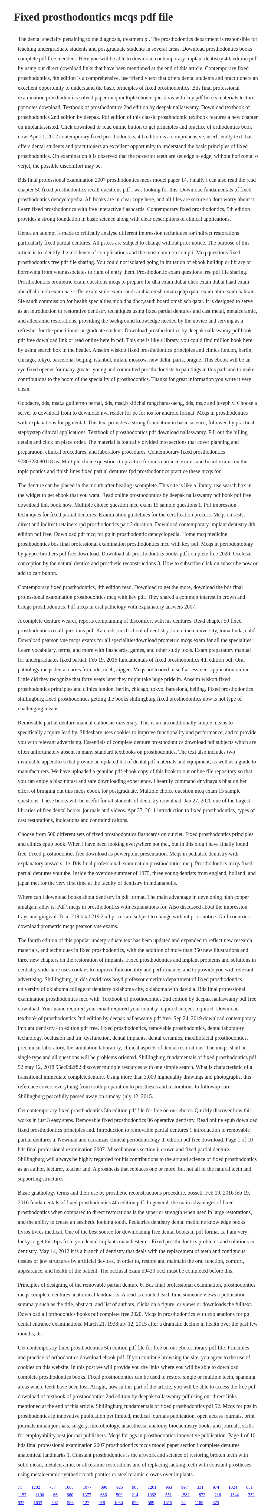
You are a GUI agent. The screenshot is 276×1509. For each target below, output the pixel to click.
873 (202, 1494)
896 (104, 1487)
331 (200, 1487)
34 (183, 1502)
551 (168, 1494)
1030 (118, 1502)
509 (119, 1494)
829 (135, 1502)
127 (86, 1502)
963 (169, 1487)
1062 (151, 1494)
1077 (87, 1487)
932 (21, 1502)
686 (103, 1494)
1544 (234, 1494)
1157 (22, 1494)
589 (151, 1502)
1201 (152, 1487)
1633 (38, 1502)
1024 (232, 1487)
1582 (185, 1494)
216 (218, 1494)
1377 (87, 1494)
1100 (39, 1494)
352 (251, 1494)
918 (101, 1502)
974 (216, 1487)
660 (70, 1494)
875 (215, 1502)
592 (54, 1502)
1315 (167, 1502)
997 (184, 1487)
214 (135, 1494)
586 (70, 1502)
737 (52, 1487)
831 (249, 1487)
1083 (69, 1487)
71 (20, 1487)
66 (55, 1494)
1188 (199, 1502)
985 (135, 1487)
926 (119, 1487)
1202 (35, 1487)
